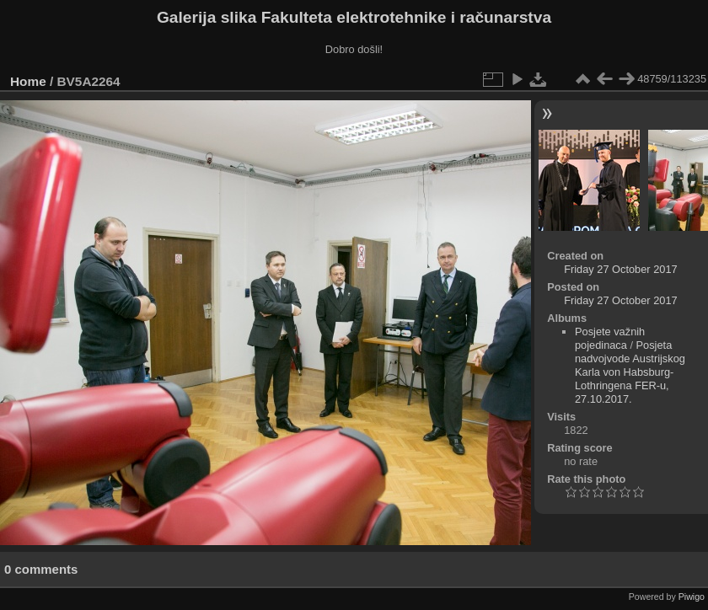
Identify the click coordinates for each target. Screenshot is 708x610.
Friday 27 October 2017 (620, 269)
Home (28, 81)
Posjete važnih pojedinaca (610, 338)
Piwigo (691, 596)
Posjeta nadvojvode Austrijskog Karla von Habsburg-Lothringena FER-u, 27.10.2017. (630, 372)
